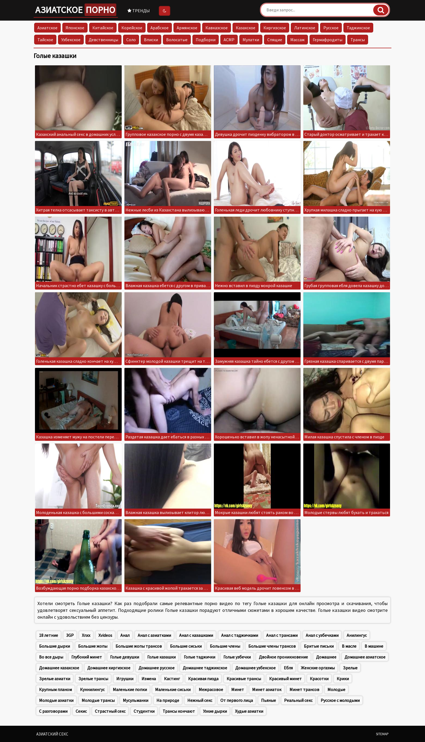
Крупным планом (55, 689)
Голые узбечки (237, 657)
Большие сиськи (186, 646)
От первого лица (236, 700)
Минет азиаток (266, 689)
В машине (374, 646)
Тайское (45, 39)
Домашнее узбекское (255, 667)
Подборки (205, 39)
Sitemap (382, 734)
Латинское (304, 27)
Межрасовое (211, 689)
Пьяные (268, 700)
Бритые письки (319, 646)
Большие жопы (92, 646)
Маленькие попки (130, 689)
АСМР (229, 39)
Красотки (319, 678)
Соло (131, 39)
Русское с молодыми (340, 700)
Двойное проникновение (283, 657)
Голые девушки (124, 657)
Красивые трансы (244, 678)
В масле (349, 646)
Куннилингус (92, 689)
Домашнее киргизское (108, 667)
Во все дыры (51, 657)
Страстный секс (110, 711)
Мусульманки (135, 700)
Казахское (245, 27)
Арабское (159, 27)
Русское (331, 27)
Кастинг (172, 678)
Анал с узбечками (322, 635)
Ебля (288, 667)
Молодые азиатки (56, 700)
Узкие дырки (215, 711)
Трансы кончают (179, 711)
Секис (81, 711)
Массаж (297, 39)
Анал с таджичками (239, 635)
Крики (343, 678)
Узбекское (71, 39)
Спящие (274, 39)
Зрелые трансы (93, 678)
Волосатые (177, 39)
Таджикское (358, 27)
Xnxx (86, 635)
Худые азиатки (249, 711)
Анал (125, 635)
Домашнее (326, 657)
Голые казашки (161, 657)
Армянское (187, 27)
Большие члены (225, 646)
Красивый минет (285, 678)
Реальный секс (298, 700)
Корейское (131, 27)
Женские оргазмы (318, 667)
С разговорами (53, 711)
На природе (167, 700)
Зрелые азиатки (54, 678)
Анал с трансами (282, 635)
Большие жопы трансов (138, 646)
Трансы (357, 39)
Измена (148, 678)
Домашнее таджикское (205, 667)
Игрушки (124, 678)
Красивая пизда (203, 678)
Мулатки (251, 39)
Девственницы (103, 39)
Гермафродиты (327, 39)
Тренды (138, 10)
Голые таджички (199, 657)
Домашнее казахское (59, 667)
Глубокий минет (86, 657)
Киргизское (274, 27)
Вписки (151, 39)
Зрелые (350, 667)
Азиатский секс (52, 734)
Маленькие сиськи (173, 689)
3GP (70, 635)
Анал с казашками (196, 635)
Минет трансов (304, 689)
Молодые (336, 689)
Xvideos (105, 635)
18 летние (48, 635)
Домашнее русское (157, 667)
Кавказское (216, 27)
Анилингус (357, 635)
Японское (75, 27)
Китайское (102, 27)
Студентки (144, 711)
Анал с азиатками (154, 635)
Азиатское (75, 10)
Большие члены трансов (272, 646)
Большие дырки (54, 646)
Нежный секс (199, 700)
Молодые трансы (98, 700)
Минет (237, 689)
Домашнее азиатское (364, 657)
